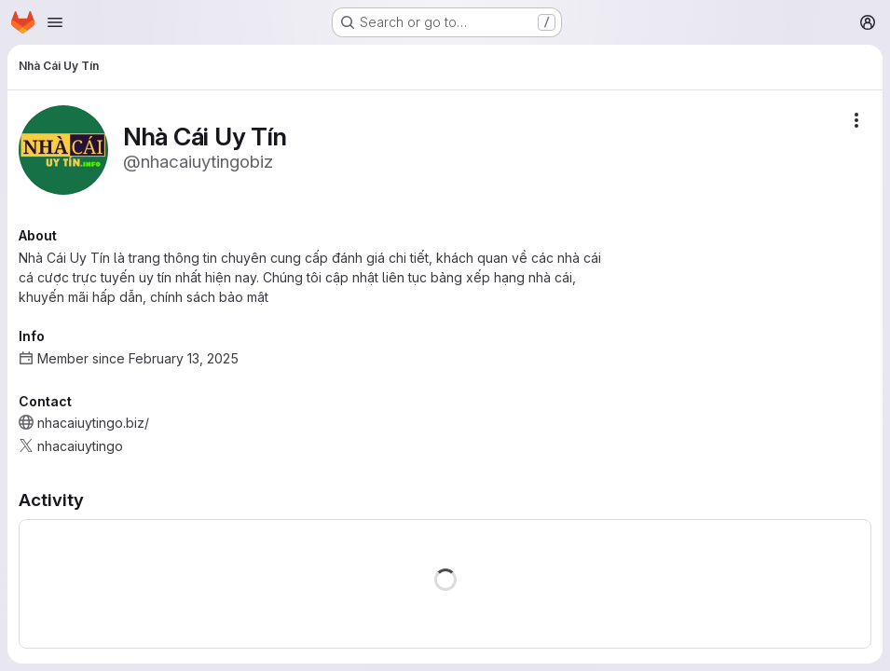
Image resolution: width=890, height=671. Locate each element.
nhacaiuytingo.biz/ (93, 423)
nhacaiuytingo (80, 446)
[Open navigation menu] (55, 22)
